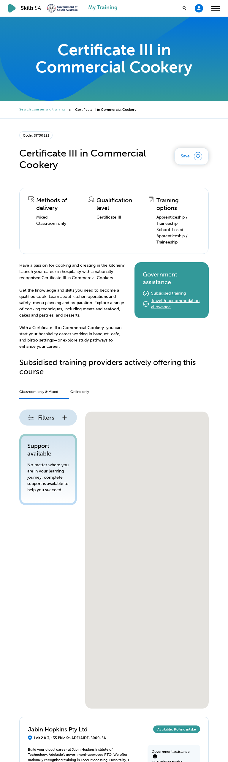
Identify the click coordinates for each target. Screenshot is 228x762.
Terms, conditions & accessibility (68, 742)
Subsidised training (168, 293)
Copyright (33, 729)
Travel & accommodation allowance (175, 303)
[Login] (199, 8)
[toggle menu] (215, 8)
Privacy (26, 742)
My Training (103, 7)
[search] (184, 8)
